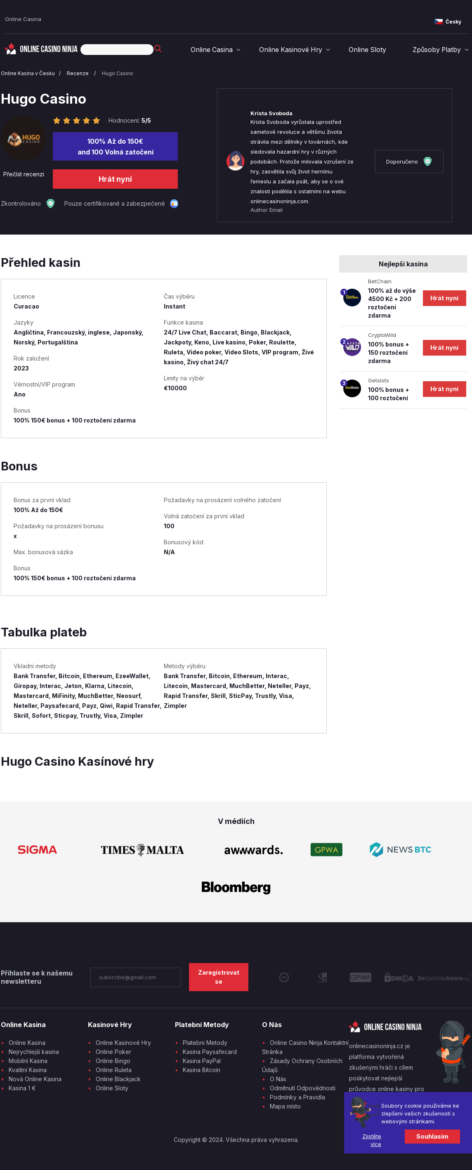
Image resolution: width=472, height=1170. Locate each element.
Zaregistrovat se (218, 977)
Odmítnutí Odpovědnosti (302, 1088)
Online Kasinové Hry (296, 49)
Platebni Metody (205, 1042)
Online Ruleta (114, 1069)
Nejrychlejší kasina (34, 1051)
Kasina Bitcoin (201, 1069)
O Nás (278, 1078)
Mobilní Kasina (28, 1060)
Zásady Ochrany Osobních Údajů (302, 1065)
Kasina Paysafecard (210, 1051)
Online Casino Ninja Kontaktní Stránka (305, 1047)
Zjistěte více (371, 1140)
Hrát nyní (115, 179)
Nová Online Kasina (35, 1078)
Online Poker (113, 1051)
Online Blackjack (118, 1078)
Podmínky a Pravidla (297, 1097)
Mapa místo (285, 1106)
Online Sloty (370, 49)
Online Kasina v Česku (28, 73)
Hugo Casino (117, 73)
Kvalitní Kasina (28, 1069)
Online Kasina (27, 1042)
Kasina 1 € (22, 1088)
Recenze (78, 73)
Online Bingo (113, 1060)
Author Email (266, 209)
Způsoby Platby (438, 49)
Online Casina (23, 19)
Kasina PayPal (202, 1060)
